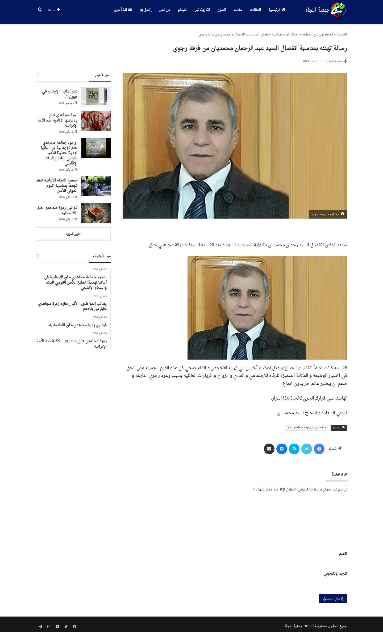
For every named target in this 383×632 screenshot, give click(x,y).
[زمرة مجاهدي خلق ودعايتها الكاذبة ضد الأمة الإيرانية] (96, 117)
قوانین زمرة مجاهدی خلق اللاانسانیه (57, 207)
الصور (222, 10)
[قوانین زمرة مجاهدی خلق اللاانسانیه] (96, 210)
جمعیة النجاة (334, 58)
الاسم (343, 550)
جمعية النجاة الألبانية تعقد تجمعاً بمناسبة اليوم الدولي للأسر (56, 182)
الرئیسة (341, 30)
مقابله (238, 10)
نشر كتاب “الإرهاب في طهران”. (59, 90)
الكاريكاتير (202, 10)
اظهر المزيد (73, 230)
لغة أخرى (123, 10)
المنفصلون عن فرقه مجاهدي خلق (307, 424)
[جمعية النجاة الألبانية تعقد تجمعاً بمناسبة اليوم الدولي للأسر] (96, 182)
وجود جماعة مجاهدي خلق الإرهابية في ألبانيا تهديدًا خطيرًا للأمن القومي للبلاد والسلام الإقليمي (59, 149)
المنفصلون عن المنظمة (317, 30)
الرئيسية (276, 10)
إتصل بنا (146, 10)
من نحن (164, 10)
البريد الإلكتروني (335, 570)
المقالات (255, 10)
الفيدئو (183, 10)
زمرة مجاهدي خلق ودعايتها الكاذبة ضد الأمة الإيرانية (57, 117)
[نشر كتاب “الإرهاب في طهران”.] (96, 93)
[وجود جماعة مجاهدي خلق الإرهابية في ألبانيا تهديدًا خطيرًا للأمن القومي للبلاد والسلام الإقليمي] (96, 144)
